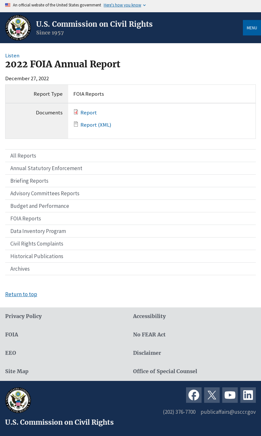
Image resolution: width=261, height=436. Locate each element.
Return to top (21, 294)
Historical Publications (36, 256)
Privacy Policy (23, 316)
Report (88, 112)
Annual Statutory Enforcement (46, 168)
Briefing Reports (29, 180)
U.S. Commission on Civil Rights (94, 24)
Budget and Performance (39, 205)
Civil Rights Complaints (36, 243)
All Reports (23, 155)
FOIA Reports (25, 218)
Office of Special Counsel (165, 371)
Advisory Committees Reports (44, 193)
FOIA (11, 335)
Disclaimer (147, 353)
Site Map (16, 371)
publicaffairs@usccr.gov (228, 411)
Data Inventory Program (38, 231)
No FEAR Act (149, 335)
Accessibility (149, 316)
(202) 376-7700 (179, 411)
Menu (252, 28)
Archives (20, 268)
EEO (10, 353)
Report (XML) (95, 124)
